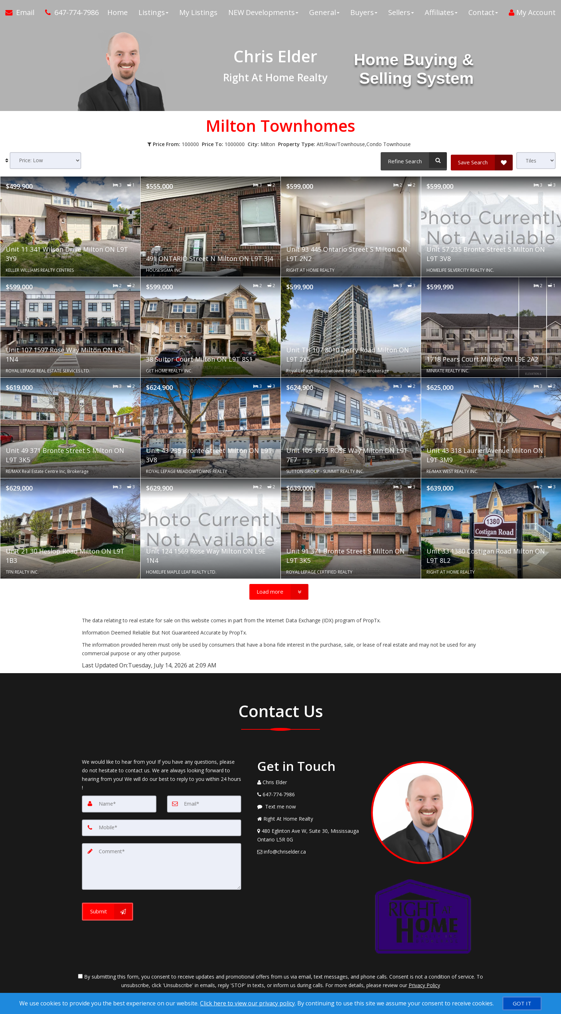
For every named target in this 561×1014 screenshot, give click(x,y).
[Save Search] (482, 160)
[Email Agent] (22, 14)
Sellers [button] (401, 14)
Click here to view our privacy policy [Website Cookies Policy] (247, 1003)
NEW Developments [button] (263, 14)
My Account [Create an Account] (532, 14)
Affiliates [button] (441, 14)
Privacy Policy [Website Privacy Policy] (424, 985)
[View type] (536, 160)
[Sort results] (45, 160)
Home (117, 14)
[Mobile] (161, 827)
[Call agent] (69, 14)
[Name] (119, 804)
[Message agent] (308, 806)
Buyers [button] (363, 14)
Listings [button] (153, 14)
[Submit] (107, 910)
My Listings (198, 14)
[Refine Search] (413, 160)
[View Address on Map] (308, 835)
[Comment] (161, 865)
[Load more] (278, 592)
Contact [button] (483, 14)
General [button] (324, 14)
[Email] (204, 804)
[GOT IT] (522, 1003)
